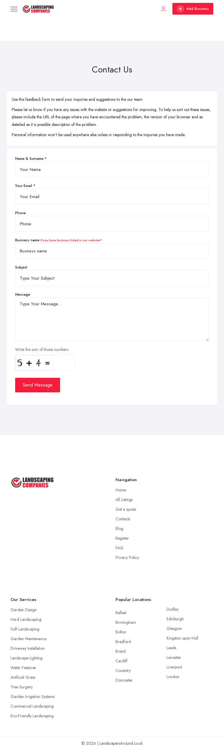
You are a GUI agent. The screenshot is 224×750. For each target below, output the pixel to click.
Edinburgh (175, 619)
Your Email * (25, 185)
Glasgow (174, 628)
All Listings (124, 500)
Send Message (37, 385)
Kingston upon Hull (182, 638)
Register (122, 538)
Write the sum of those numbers (41, 349)
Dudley (172, 609)
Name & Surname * (31, 158)
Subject (21, 267)
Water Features (23, 668)
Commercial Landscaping (32, 706)
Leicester (174, 657)
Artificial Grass (22, 677)
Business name (58, 240)
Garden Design (23, 610)
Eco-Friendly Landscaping (32, 716)
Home (121, 490)
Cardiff (121, 661)
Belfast (121, 613)
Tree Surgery (21, 687)
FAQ (119, 548)
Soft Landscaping (24, 629)
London (173, 677)
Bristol (121, 651)
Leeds (171, 648)
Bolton (121, 632)
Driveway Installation (27, 648)
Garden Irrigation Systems (32, 696)
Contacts (123, 519)
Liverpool (174, 667)
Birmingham (126, 622)
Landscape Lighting (26, 658)
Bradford (123, 642)
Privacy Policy (127, 557)
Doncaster (124, 680)
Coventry (123, 670)
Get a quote (126, 509)
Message (22, 294)
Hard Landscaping (25, 619)
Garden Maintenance (28, 639)
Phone (20, 213)
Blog (119, 528)
